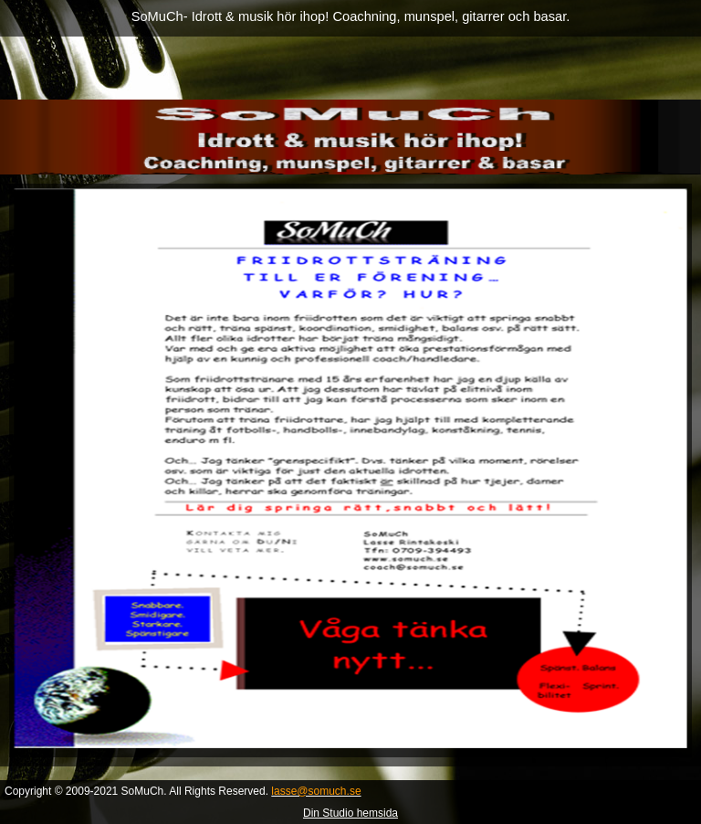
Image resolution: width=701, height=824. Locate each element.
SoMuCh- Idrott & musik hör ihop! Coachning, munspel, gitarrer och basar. (350, 16)
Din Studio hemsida (350, 813)
